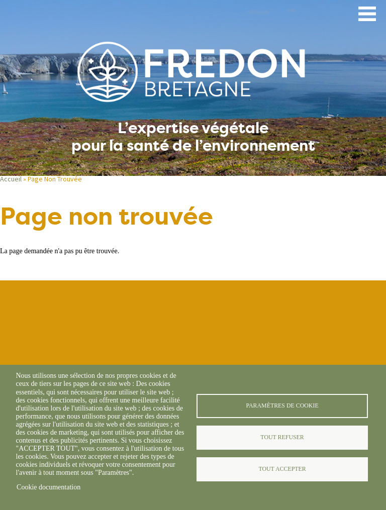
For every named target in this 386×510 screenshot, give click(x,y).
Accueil (11, 178)
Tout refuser (282, 437)
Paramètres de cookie (282, 405)
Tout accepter (282, 468)
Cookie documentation (48, 487)
